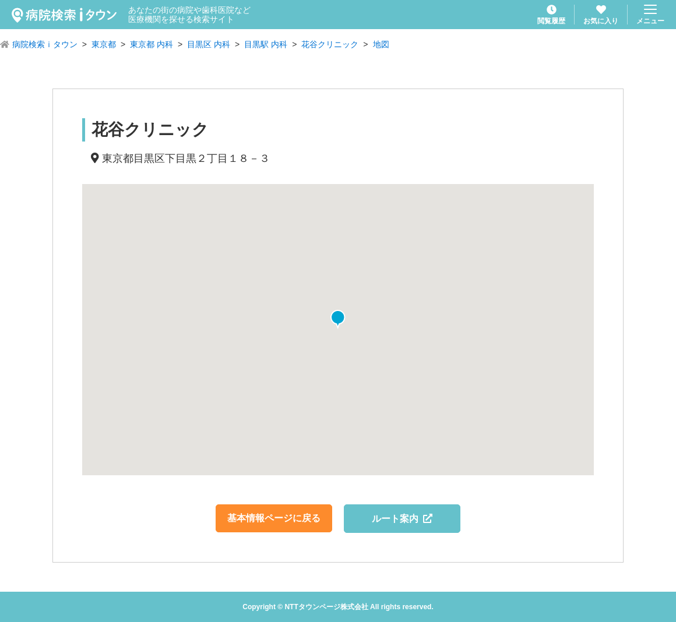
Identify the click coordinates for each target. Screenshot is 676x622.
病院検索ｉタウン (45, 44)
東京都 (103, 44)
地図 (381, 44)
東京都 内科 (151, 44)
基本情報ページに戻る (274, 518)
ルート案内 (402, 519)
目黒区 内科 (208, 44)
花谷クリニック (329, 44)
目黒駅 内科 (265, 44)
